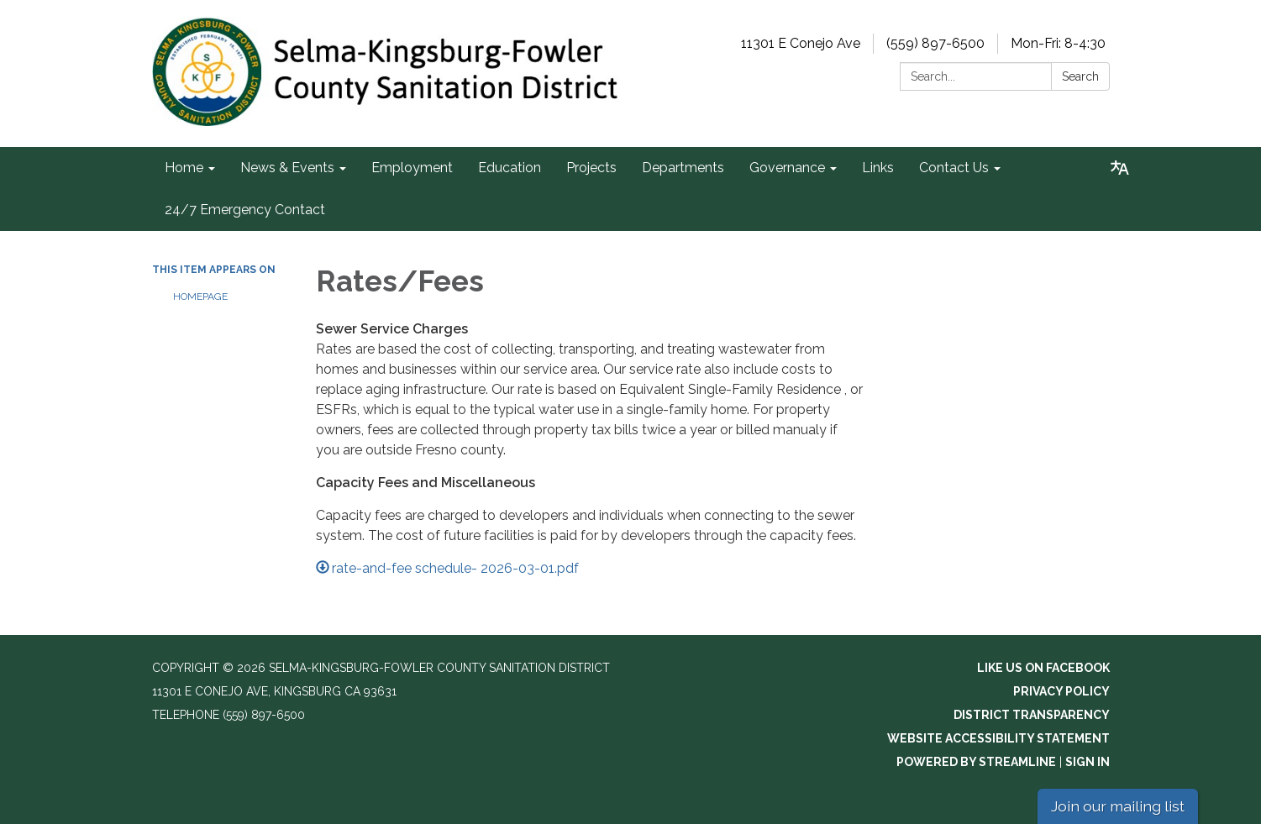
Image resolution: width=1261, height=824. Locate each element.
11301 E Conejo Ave (800, 43)
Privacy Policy (1061, 691)
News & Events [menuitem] (287, 168)
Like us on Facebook (1043, 667)
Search (1080, 76)
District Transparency (1032, 715)
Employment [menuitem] (412, 168)
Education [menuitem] (509, 168)
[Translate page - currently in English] (1120, 168)
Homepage (200, 296)
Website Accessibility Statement (998, 738)
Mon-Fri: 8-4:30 (1058, 43)
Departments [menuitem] (683, 168)
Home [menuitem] (184, 168)
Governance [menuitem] (787, 168)
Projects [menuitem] (591, 168)
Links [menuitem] (878, 168)
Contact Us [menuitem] (954, 168)
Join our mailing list (1118, 806)
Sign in (1087, 762)
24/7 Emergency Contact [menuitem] (245, 210)
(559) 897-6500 (935, 43)
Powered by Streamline (976, 762)
